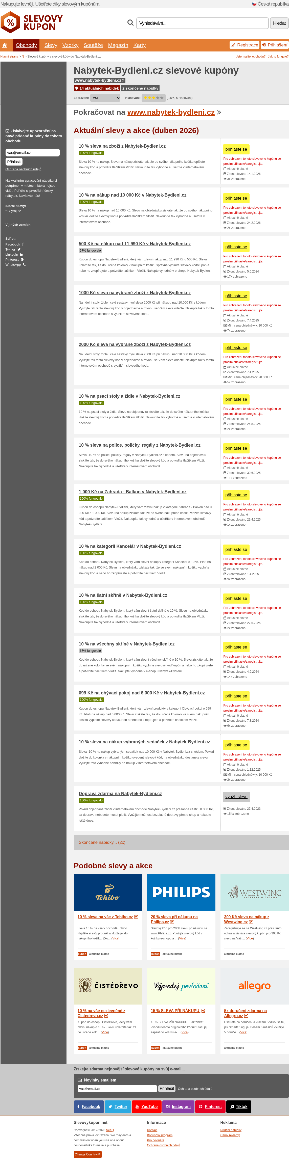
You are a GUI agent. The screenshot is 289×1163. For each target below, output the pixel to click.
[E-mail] (117, 1088)
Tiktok (242, 1106)
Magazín (118, 45)
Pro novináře (155, 1140)
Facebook (13, 244)
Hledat (279, 23)
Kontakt (152, 1130)
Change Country (88, 1154)
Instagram (181, 1106)
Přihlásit (14, 161)
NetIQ (110, 1130)
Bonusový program (160, 1135)
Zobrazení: (81, 98)
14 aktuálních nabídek (97, 88)
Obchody (26, 45)
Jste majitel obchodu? (250, 56)
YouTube (149, 1106)
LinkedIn (12, 254)
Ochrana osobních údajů (23, 169)
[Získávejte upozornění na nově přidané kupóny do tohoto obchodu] (33, 152)
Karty (139, 45)
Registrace (244, 44)
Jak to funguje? (278, 56)
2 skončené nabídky (140, 88)
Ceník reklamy (230, 1135)
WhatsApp (13, 264)
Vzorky (70, 45)
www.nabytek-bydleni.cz (99, 80)
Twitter (10, 249)
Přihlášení (274, 44)
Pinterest (12, 259)
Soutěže (93, 45)
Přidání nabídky (230, 1130)
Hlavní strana (9, 56)
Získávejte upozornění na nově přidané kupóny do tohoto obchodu (34, 136)
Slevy (51, 45)
